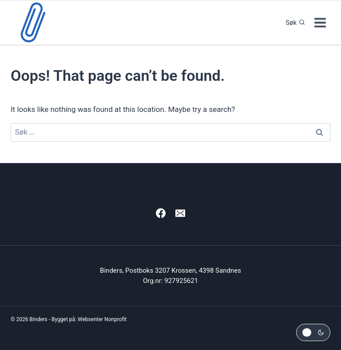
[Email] (180, 213)
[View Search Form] (293, 22)
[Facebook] (160, 213)
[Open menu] (319, 22)
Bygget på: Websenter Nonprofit (89, 319)
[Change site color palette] (313, 332)
